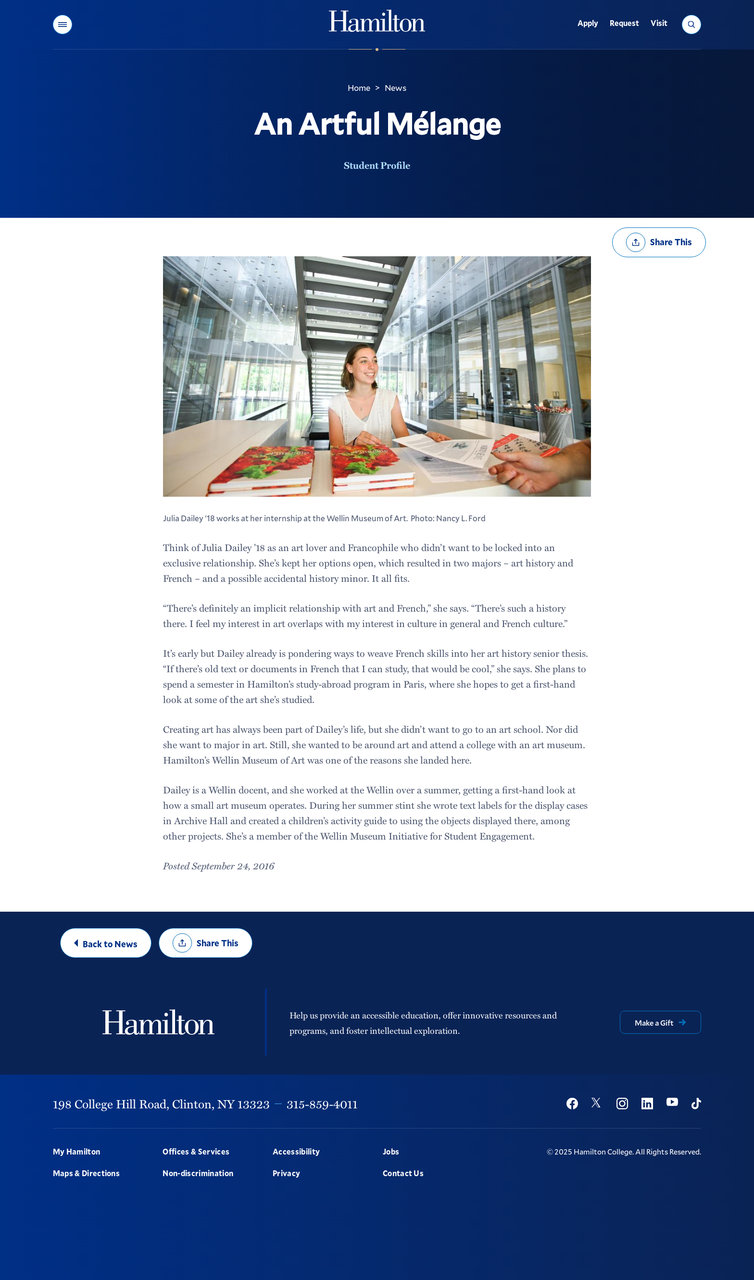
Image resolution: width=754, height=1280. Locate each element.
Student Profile (377, 165)
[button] (62, 25)
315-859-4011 (322, 1103)
